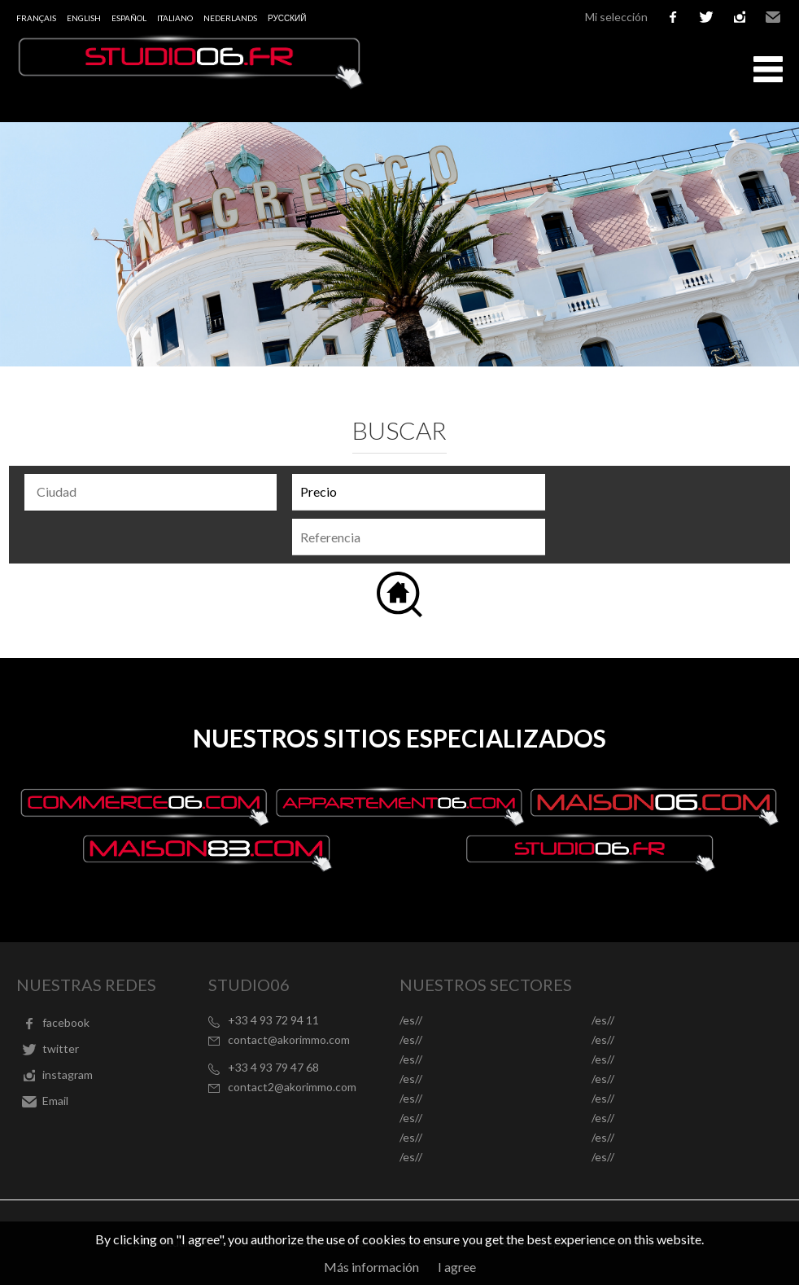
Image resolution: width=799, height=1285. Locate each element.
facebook (673, 17)
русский (287, 18)
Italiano (175, 18)
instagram (740, 17)
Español (128, 18)
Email (773, 17)
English (84, 18)
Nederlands (230, 18)
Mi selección (616, 17)
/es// (411, 1020)
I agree (457, 1266)
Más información (371, 1266)
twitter (706, 17)
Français (36, 18)
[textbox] (155, 492)
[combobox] (150, 492)
